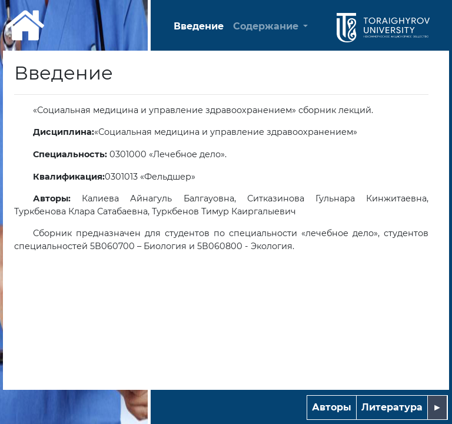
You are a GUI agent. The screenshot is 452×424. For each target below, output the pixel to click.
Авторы (331, 407)
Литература (392, 407)
